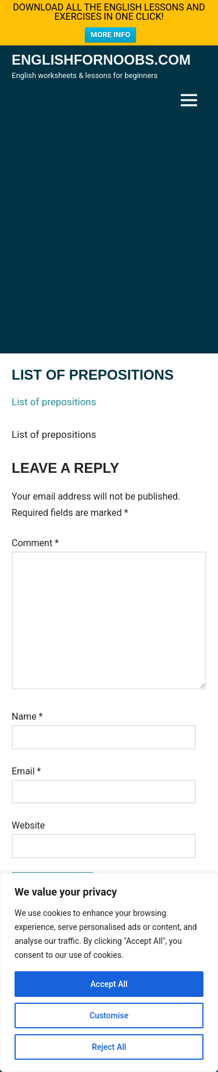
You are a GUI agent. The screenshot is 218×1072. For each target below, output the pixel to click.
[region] (109, 972)
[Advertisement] (109, 230)
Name (27, 712)
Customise (109, 1015)
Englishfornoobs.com (101, 55)
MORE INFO (110, 34)
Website (28, 821)
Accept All (109, 984)
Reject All (109, 1047)
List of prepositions (54, 398)
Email (26, 767)
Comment (35, 538)
